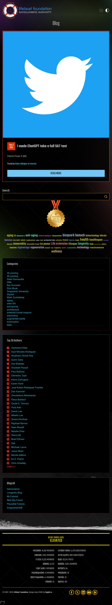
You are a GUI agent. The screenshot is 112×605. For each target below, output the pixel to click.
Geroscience (13, 489)
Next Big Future (15, 500)
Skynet (10, 294)
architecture (13, 309)
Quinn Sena (17, 359)
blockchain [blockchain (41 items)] (8, 240)
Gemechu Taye (19, 375)
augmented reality (16, 318)
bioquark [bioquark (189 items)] (69, 235)
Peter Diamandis (15, 279)
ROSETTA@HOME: (37, 577)
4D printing (12, 276)
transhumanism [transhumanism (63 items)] (97, 247)
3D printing (12, 273)
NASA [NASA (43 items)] (91, 244)
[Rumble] (95, 592)
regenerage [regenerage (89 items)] (23, 247)
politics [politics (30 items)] (104, 244)
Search (105, 196)
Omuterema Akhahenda (23, 395)
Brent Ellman (17, 439)
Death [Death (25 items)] (41, 240)
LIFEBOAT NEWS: (64, 551)
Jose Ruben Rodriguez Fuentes (27, 387)
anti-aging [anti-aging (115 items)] (32, 235)
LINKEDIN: (38, 555)
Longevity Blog (14, 492)
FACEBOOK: (37, 551)
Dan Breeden (17, 363)
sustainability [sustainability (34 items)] (71, 248)
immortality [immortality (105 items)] (19, 244)
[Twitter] (77, 592)
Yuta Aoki (16, 407)
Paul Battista (17, 371)
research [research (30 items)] (47, 248)
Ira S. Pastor (17, 459)
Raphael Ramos (19, 423)
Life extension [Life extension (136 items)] (59, 244)
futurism (33, 164)
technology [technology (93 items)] (83, 247)
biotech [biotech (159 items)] (80, 235)
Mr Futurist (12, 496)
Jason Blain (17, 451)
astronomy (12, 315)
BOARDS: (61, 564)
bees (9, 324)
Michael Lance (18, 447)
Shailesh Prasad (19, 367)
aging (10, 300)
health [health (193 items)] (84, 240)
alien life (11, 303)
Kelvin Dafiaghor (21, 164)
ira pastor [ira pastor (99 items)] (45, 244)
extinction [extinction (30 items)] (59, 240)
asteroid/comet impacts (19, 312)
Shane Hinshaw (19, 419)
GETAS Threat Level (56, 540)
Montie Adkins (18, 455)
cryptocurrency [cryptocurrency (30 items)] (30, 240)
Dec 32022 (11, 146)
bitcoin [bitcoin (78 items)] (103, 235)
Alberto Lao (17, 415)
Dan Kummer (18, 391)
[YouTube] (89, 592)
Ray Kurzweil (13, 285)
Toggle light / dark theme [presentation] (107, 10)
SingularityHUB (14, 507)
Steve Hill (16, 435)
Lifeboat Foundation (21, 592)
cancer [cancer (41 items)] (23, 240)
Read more (56, 173)
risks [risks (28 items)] (52, 248)
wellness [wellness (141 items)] (56, 251)
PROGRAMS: (62, 573)
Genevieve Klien (19, 347)
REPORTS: (61, 569)
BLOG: (60, 560)
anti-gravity (12, 306)
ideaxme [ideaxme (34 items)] (9, 244)
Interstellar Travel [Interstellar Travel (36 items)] (33, 244)
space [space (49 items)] (64, 247)
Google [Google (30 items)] (77, 240)
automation (13, 321)
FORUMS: (48, 582)
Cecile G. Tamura (20, 403)
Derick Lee (16, 411)
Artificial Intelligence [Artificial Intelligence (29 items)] (44, 236)
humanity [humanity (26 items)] (106, 240)
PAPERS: (61, 577)
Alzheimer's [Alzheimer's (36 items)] (21, 236)
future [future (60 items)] (65, 240)
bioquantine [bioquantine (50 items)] (57, 235)
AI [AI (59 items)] (15, 235)
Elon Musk (12, 288)
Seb (13, 443)
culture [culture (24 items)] (38, 240)
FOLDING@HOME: (38, 573)
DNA (9, 282)
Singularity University (18, 291)
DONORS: (46, 564)
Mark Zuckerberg (15, 297)
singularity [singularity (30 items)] (57, 248)
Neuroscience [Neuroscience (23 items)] (97, 244)
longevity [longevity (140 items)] (83, 244)
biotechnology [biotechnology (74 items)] (92, 235)
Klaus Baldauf (18, 399)
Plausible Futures (16, 504)
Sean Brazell (17, 427)
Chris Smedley (18, 463)
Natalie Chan (17, 431)
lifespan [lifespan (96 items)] (72, 244)
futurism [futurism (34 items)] (72, 240)
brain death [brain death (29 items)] (16, 240)
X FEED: (38, 560)
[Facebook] (71, 592)
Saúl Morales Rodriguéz (23, 351)
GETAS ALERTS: (63, 555)
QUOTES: (61, 582)
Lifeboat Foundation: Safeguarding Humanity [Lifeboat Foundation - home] (48, 10)
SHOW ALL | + (11, 467)
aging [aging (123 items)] (10, 235)
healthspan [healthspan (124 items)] (96, 240)
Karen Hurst (17, 383)
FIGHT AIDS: (40, 569)
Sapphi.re (48, 592)
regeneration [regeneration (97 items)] (37, 247)
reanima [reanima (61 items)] (13, 247)
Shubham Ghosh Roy (22, 355)
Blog (56, 23)
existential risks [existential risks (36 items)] (49, 240)
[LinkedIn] (83, 592)
